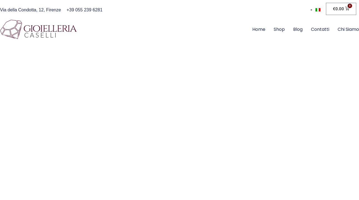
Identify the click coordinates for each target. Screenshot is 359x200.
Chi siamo (348, 29)
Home (258, 29)
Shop (279, 29)
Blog (298, 29)
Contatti (320, 29)
